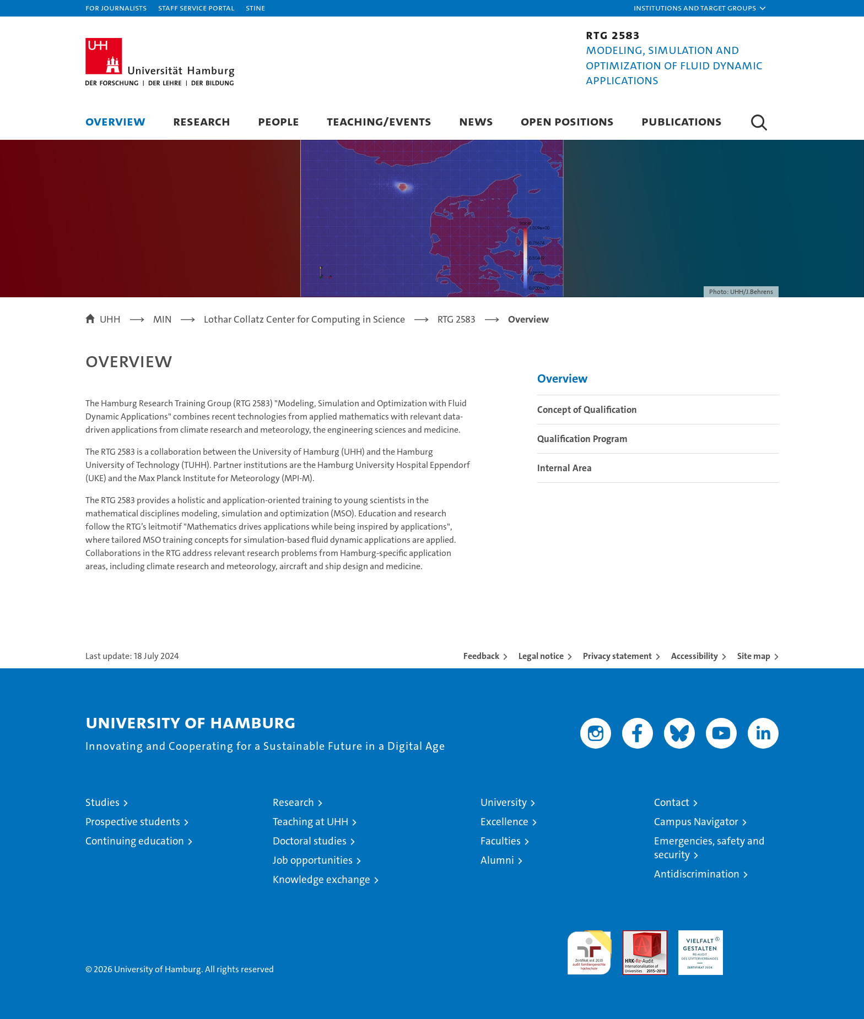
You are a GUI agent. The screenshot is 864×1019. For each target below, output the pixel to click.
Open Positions (567, 121)
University (503, 802)
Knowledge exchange (321, 879)
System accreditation (756, 941)
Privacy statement (617, 656)
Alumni (497, 860)
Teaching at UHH (310, 822)
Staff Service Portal (196, 7)
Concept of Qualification (587, 410)
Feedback (481, 656)
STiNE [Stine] (255, 7)
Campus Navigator (696, 822)
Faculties (500, 841)
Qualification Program (582, 439)
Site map (753, 656)
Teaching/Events (379, 121)
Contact (671, 802)
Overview (115, 121)
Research (201, 121)
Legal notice (541, 656)
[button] (700, 8)
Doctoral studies (310, 841)
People (278, 121)
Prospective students (132, 822)
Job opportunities (313, 860)
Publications (681, 121)
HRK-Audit (697, 936)
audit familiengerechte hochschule (589, 947)
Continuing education (134, 841)
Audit (633, 936)
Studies (102, 802)
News (476, 121)
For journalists (116, 7)
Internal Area (564, 468)
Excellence (504, 822)
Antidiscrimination (696, 874)
